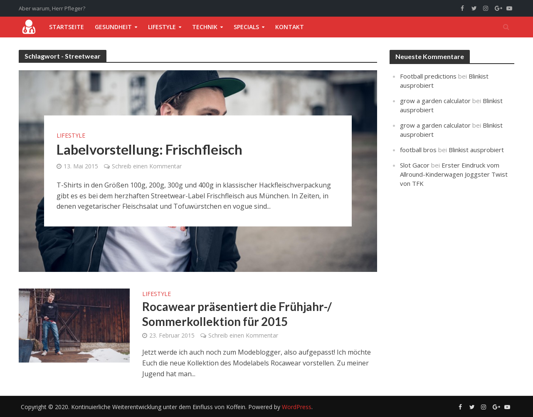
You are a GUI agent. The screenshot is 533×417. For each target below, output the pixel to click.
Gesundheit (113, 27)
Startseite (66, 27)
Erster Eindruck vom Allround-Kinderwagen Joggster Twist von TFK (454, 174)
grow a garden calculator (435, 100)
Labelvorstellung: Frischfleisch (149, 149)
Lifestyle (162, 27)
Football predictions (428, 76)
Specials (246, 27)
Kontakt (289, 27)
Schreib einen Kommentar (147, 166)
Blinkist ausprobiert (476, 150)
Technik (204, 27)
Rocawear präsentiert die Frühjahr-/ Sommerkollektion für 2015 (237, 313)
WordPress (296, 407)
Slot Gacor (414, 165)
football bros (418, 150)
